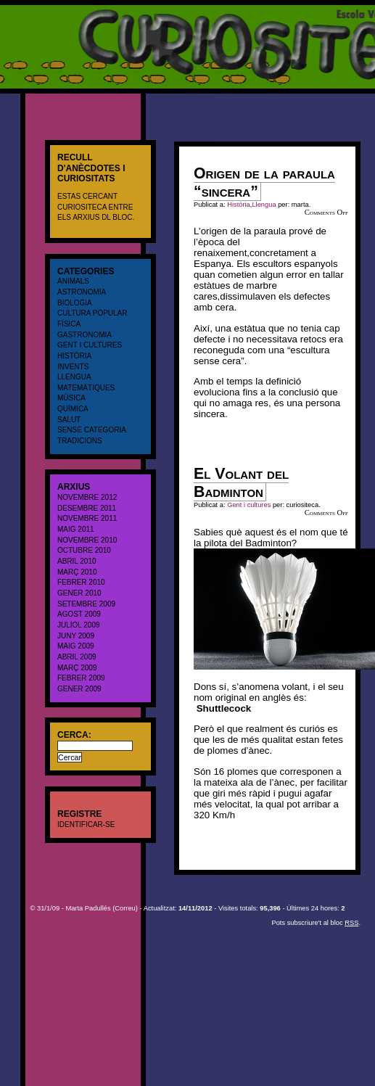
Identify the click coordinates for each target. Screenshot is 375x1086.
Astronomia (81, 292)
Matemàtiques (86, 388)
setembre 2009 (86, 604)
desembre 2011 (86, 508)
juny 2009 (75, 636)
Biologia (74, 303)
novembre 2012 (87, 497)
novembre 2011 (87, 518)
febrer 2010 (81, 582)
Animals (73, 281)
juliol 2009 (78, 625)
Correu (125, 908)
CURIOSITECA (33, 10)
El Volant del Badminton (241, 483)
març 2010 (76, 572)
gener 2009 (79, 689)
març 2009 (76, 668)
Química (72, 409)
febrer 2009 (81, 678)
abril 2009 (76, 657)
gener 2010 (79, 593)
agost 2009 (79, 614)
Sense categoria (91, 430)
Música (71, 398)
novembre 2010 (87, 540)
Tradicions (79, 441)
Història (74, 356)
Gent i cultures (89, 345)
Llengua (74, 377)
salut (69, 420)
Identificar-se (86, 824)
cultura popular (92, 313)
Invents (72, 367)
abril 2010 (76, 561)
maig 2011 (75, 529)
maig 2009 (75, 646)
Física (69, 324)
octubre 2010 (84, 550)
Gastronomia (84, 335)
